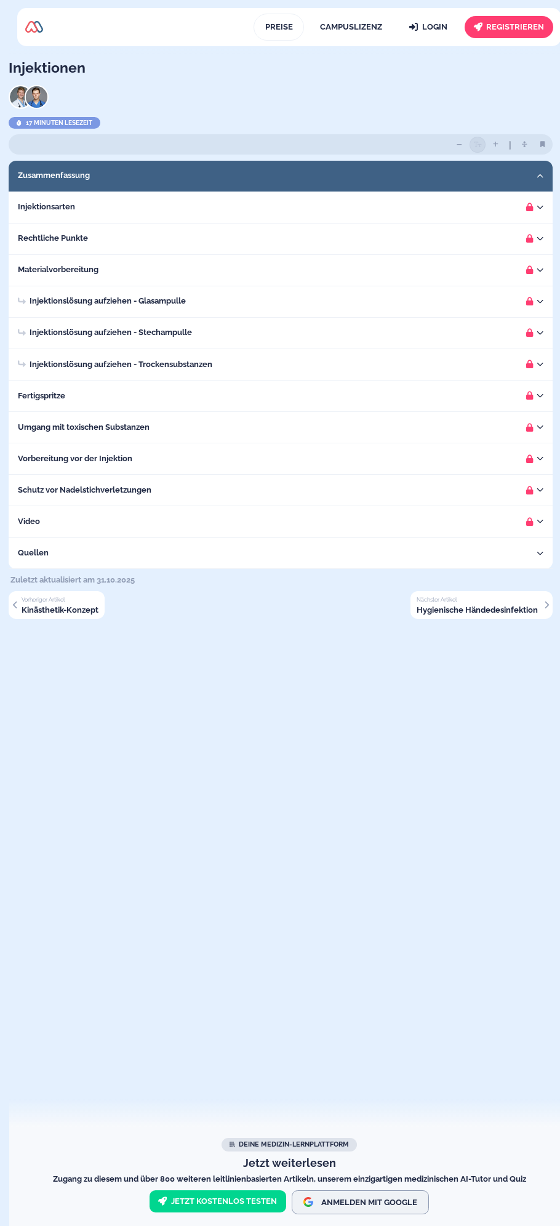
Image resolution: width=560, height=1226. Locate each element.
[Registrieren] (509, 27)
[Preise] (278, 27)
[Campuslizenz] (350, 27)
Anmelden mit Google (360, 1202)
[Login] (428, 27)
